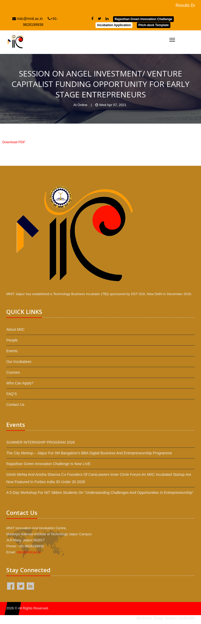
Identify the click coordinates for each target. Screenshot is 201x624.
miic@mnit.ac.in (27, 18)
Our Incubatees (18, 362)
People (12, 340)
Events (12, 351)
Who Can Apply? (20, 383)
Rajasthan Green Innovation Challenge (143, 19)
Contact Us (15, 404)
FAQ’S (11, 394)
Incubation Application (114, 25)
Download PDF (13, 142)
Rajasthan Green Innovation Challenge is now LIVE (48, 464)
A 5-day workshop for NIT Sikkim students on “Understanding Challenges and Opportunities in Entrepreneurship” (99, 492)
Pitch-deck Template (153, 25)
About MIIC (15, 329)
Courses (13, 372)
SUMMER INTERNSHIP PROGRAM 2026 (40, 442)
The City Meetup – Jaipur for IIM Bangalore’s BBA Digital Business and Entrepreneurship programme (89, 453)
